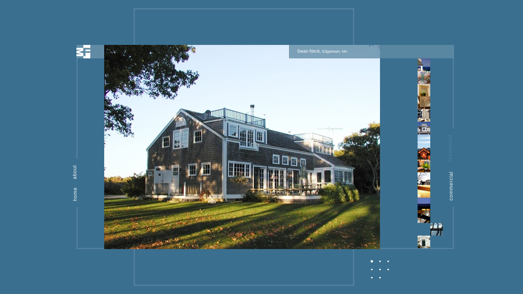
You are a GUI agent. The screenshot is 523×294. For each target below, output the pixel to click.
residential (450, 148)
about (75, 172)
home (75, 194)
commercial (451, 186)
